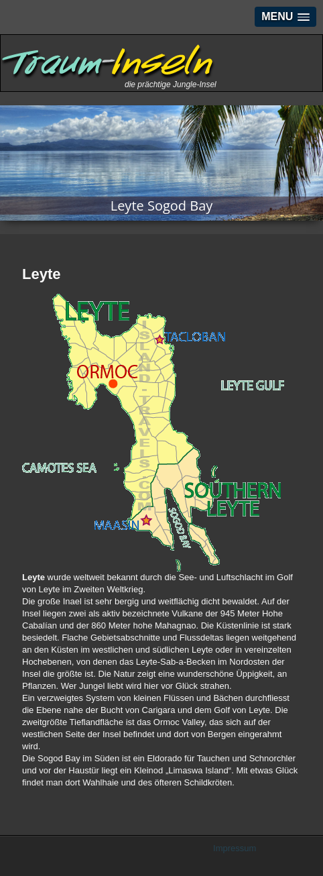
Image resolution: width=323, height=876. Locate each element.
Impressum (234, 848)
